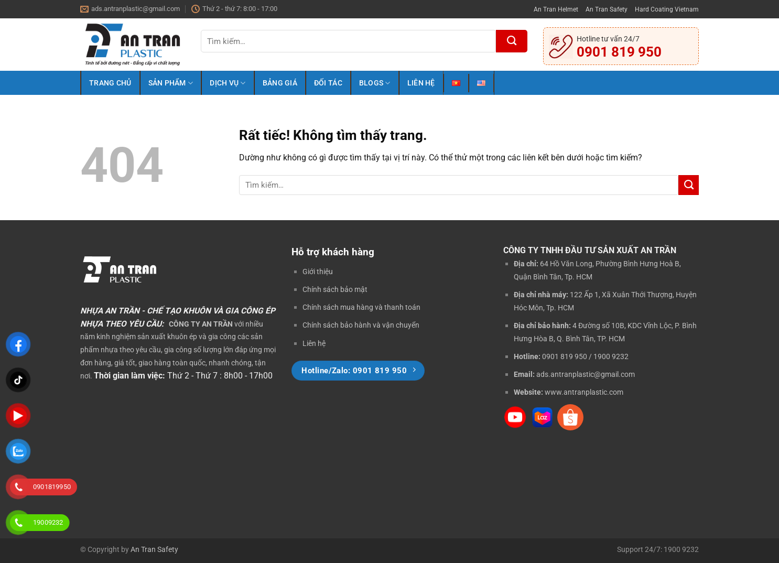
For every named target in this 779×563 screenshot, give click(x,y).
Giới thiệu (317, 271)
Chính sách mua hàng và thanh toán (361, 307)
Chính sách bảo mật (334, 289)
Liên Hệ (421, 83)
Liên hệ (314, 343)
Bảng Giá (280, 83)
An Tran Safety (606, 9)
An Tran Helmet (556, 9)
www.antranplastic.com (584, 392)
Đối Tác (328, 83)
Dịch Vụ (227, 83)
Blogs (375, 83)
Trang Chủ (110, 83)
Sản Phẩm (170, 83)
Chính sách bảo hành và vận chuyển (360, 325)
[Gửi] (511, 41)
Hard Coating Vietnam (667, 9)
